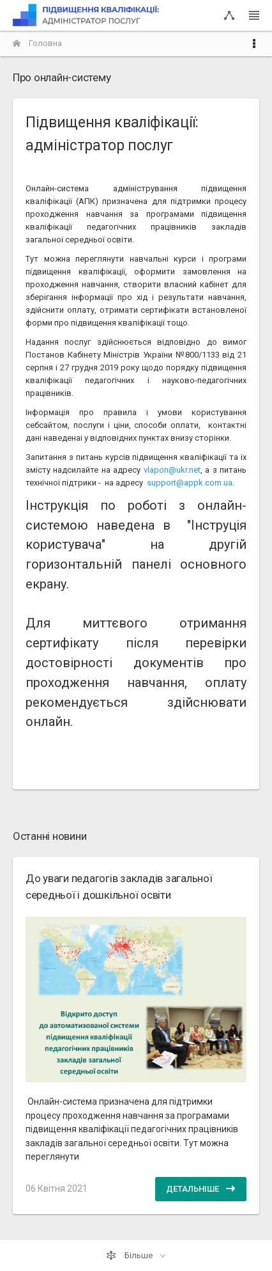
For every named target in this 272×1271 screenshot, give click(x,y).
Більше (130, 1256)
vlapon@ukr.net (172, 470)
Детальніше (201, 1188)
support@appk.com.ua (189, 482)
